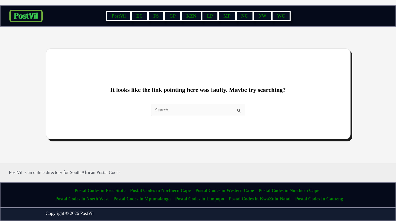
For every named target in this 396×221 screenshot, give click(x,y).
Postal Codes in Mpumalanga (142, 198)
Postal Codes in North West (82, 198)
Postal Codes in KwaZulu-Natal (260, 198)
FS (156, 16)
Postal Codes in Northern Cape (160, 190)
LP (210, 16)
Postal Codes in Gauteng (319, 198)
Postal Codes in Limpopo (199, 198)
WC (281, 16)
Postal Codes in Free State (99, 190)
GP (172, 16)
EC (139, 16)
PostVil (118, 16)
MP (227, 16)
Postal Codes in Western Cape (224, 190)
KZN (191, 16)
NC (244, 16)
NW (262, 16)
